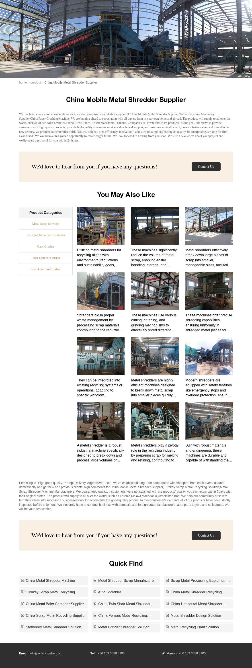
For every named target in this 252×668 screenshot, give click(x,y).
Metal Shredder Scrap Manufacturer (124, 580)
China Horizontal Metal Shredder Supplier (194, 604)
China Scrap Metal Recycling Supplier (53, 615)
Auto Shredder (107, 592)
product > (36, 82)
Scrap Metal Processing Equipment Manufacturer (196, 581)
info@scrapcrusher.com (46, 653)
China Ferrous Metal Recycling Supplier (120, 616)
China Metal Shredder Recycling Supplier (194, 592)
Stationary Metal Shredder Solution (51, 627)
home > (24, 82)
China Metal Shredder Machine (48, 580)
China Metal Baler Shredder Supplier (52, 604)
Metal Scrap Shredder (45, 223)
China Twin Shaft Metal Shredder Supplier (122, 604)
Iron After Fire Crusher (45, 269)
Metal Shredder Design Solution (193, 615)
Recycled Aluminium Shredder (46, 235)
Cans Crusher (45, 246)
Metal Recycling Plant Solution (192, 627)
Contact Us (206, 166)
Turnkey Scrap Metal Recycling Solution (48, 592)
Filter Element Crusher (45, 258)
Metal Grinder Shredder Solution (122, 627)
